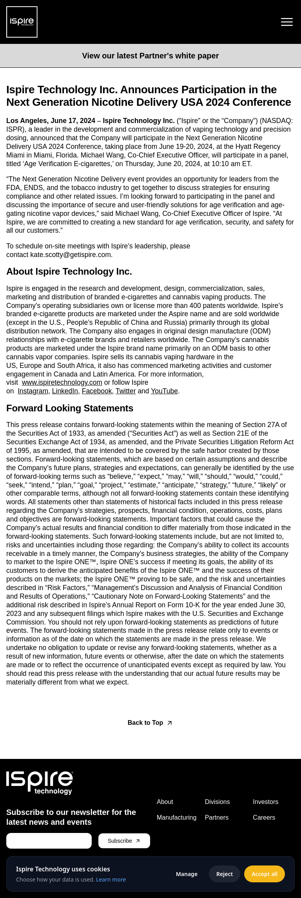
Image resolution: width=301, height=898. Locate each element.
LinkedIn (65, 391)
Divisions (217, 801)
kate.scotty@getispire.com (70, 255)
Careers (264, 817)
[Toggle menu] (287, 22)
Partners (216, 817)
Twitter (126, 391)
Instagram (33, 391)
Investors (265, 801)
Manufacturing (176, 817)
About (165, 801)
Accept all (264, 874)
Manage (187, 874)
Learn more (111, 879)
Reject (224, 874)
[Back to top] (150, 723)
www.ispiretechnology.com (62, 382)
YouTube (164, 391)
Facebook (97, 391)
